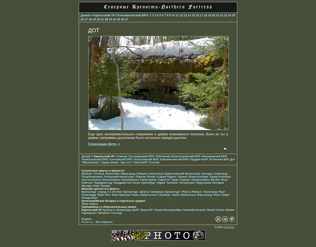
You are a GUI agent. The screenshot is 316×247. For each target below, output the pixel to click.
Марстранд (204, 194)
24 (229, 15)
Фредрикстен (122, 182)
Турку (175, 179)
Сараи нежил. (110, 162)
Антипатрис (187, 182)
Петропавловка (92, 176)
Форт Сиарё (221, 194)
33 (110, 19)
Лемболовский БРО (95, 159)
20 (213, 15)
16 (197, 15)
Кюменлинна (111, 179)
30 (98, 19)
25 (233, 15)
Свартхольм (148, 194)
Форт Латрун (101, 185)
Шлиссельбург (198, 176)
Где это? (126, 162)
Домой (85, 15)
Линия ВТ (146, 209)
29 (94, 19)
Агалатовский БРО (146, 159)
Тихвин (182, 176)
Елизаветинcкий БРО (132, 15)
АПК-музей (163, 156)
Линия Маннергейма (168, 209)
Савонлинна (148, 179)
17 (201, 15)
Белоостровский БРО (186, 156)
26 (82, 19)
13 (185, 15)
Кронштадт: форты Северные (143, 191)
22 (221, 15)
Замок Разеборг (220, 176)
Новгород (221, 173)
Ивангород (128, 173)
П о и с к (87, 221)
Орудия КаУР (199, 159)
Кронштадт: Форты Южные (183, 191)
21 (217, 15)
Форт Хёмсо (90, 203)
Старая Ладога (166, 176)
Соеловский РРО (120, 159)
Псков (151, 176)
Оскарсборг (90, 197)
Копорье (207, 173)
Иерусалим (203, 182)
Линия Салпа (216, 209)
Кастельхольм (91, 179)
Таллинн (172, 182)
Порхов (141, 176)
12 (181, 15)
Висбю (215, 179)
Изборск (142, 173)
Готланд (116, 212)
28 (90, 19)
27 (86, 19)
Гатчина (98, 173)
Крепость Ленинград (117, 209)
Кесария (218, 182)
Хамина (185, 179)
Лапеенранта (129, 179)
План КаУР (140, 162)
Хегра (136, 182)
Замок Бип (112, 173)
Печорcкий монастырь (119, 176)
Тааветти (164, 179)
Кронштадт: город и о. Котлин (102, 191)
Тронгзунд (210, 191)
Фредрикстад (103, 182)
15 (193, 15)
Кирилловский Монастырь (182, 173)
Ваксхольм (188, 194)
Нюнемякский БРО (214, 156)
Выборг (87, 173)
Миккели (104, 212)
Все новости (104, 221)
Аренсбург (148, 182)
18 (205, 15)
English (86, 218)
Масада (87, 185)
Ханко (176, 194)
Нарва (161, 182)
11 (177, 15)
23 (225, 15)
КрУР (135, 209)
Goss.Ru (228, 227)
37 (126, 19)
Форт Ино (103, 194)
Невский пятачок (194, 209)
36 (122, 19)
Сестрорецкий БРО (141, 156)
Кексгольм (156, 173)
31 (102, 19)
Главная (121, 156)
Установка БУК (219, 159)
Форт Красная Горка (125, 194)
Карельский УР (104, 15)
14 (189, 15)
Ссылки (154, 162)
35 (118, 19)
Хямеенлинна (200, 179)
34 (114, 19)
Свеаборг (164, 194)
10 (173, 15)
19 (209, 15)
